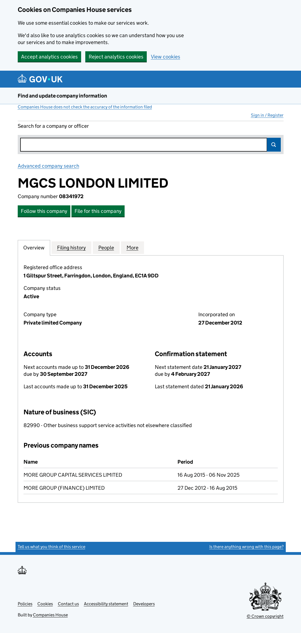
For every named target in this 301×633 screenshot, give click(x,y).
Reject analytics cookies (116, 56)
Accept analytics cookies (49, 56)
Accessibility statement (106, 603)
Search (274, 145)
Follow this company (44, 211)
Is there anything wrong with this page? (246, 546)
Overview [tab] (34, 247)
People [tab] (106, 247)
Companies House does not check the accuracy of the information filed (85, 106)
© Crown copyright (265, 616)
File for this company (98, 211)
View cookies (165, 56)
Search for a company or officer (53, 126)
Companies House (50, 614)
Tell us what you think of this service (51, 546)
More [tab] (132, 247)
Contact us (68, 603)
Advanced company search (48, 166)
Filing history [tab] (71, 247)
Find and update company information (62, 96)
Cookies (45, 603)
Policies (25, 603)
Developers (144, 603)
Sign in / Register (267, 115)
